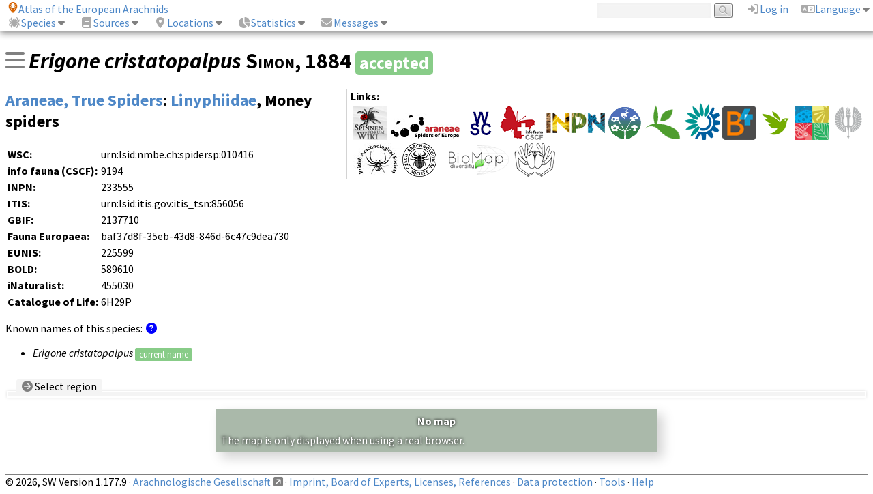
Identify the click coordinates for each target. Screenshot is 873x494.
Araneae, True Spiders (84, 100)
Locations (183, 22)
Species (32, 22)
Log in (767, 9)
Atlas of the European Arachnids (88, 9)
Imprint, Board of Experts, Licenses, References (400, 482)
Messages (349, 22)
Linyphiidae (213, 100)
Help (643, 482)
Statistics (266, 22)
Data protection (555, 482)
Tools (612, 482)
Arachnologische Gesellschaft (202, 482)
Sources (105, 22)
